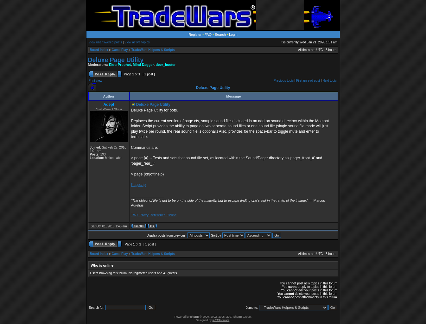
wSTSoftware (221, 320)
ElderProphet (120, 65)
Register (194, 34)
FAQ (208, 34)
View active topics (136, 42)
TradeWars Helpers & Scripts (153, 50)
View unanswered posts (105, 42)
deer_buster (165, 65)
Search (220, 34)
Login (233, 34)
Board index (99, 50)
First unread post (308, 80)
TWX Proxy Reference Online (154, 215)
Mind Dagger (143, 65)
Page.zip (138, 184)
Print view (95, 80)
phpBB (194, 316)
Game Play (119, 50)
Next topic (329, 80)
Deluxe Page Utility (116, 59)
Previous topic (284, 80)
